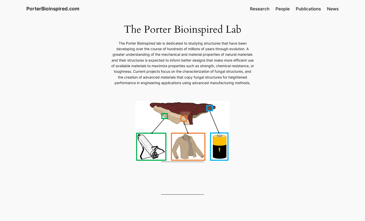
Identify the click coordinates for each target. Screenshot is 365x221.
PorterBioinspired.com (52, 9)
